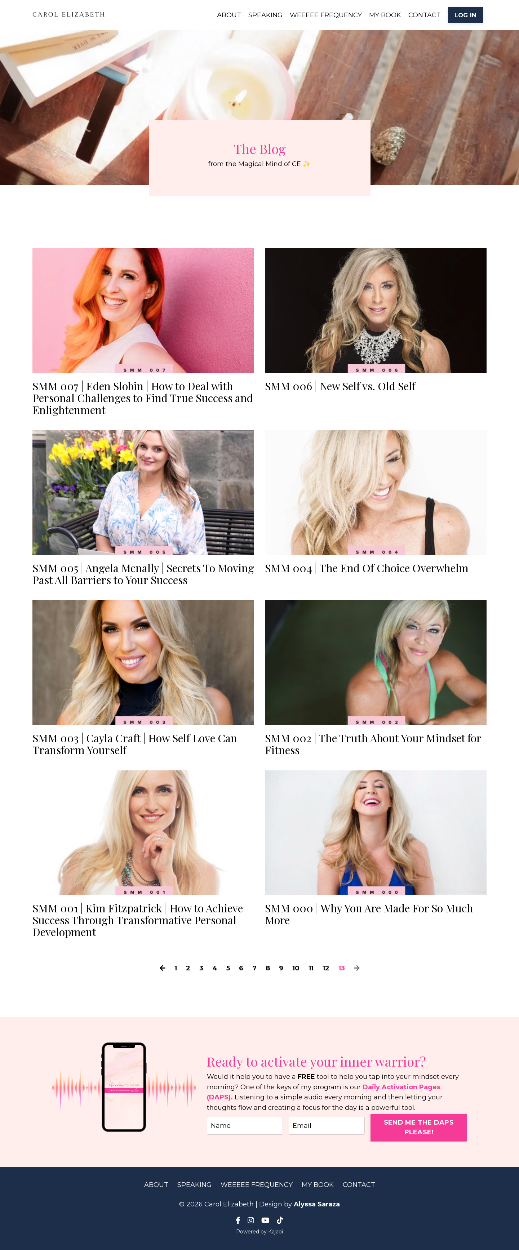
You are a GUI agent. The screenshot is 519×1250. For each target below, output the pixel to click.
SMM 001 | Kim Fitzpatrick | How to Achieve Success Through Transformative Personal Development (137, 920)
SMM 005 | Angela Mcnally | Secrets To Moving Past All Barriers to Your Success (143, 574)
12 (326, 968)
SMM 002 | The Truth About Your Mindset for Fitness (373, 744)
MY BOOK (385, 15)
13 (341, 968)
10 (296, 968)
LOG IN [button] (465, 15)
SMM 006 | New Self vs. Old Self (340, 386)
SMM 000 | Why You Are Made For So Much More (369, 914)
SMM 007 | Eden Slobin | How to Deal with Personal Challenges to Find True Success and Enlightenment (142, 398)
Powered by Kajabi (259, 1231)
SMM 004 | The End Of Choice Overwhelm (367, 568)
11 (311, 968)
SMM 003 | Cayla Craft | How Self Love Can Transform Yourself (134, 744)
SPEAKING (265, 15)
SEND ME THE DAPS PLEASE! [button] (419, 1127)
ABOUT (229, 15)
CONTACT (424, 15)
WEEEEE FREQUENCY (326, 15)
